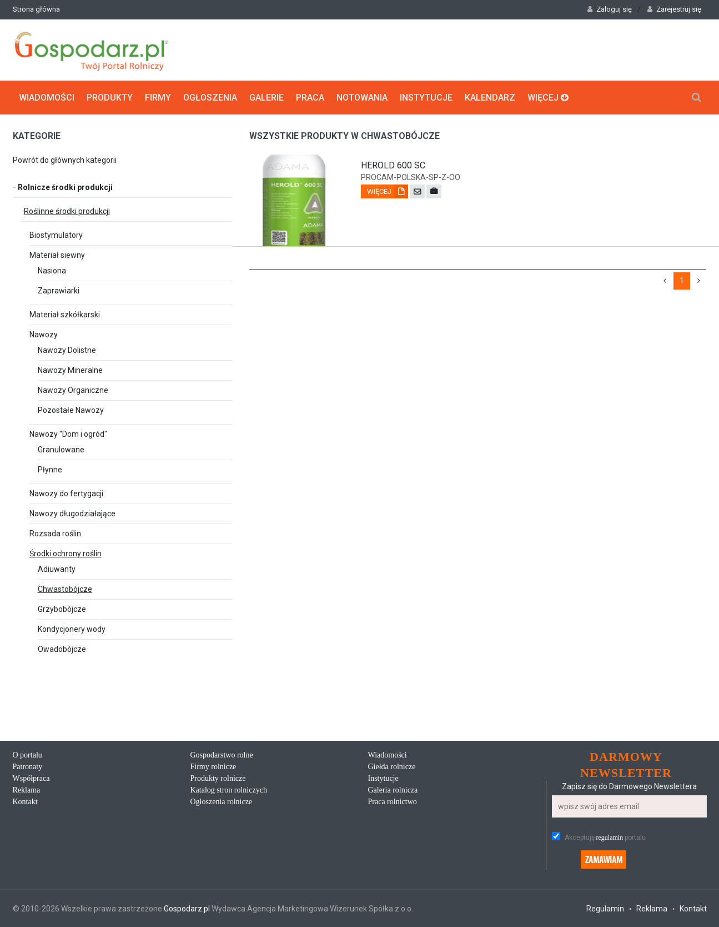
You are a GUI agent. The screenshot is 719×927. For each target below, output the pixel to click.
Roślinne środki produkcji (67, 211)
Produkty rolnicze (218, 778)
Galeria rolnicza (393, 790)
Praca (310, 97)
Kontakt (25, 802)
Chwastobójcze (65, 589)
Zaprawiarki (58, 290)
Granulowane (61, 449)
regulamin (610, 837)
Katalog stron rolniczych (228, 790)
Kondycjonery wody (71, 629)
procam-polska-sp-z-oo (410, 177)
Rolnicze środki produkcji (63, 187)
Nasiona (52, 270)
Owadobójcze (62, 649)
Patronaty (28, 766)
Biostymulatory (56, 235)
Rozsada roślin (55, 533)
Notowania (362, 97)
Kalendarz (490, 97)
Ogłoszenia (210, 97)
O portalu (27, 755)
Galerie (266, 97)
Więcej (548, 97)
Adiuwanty (57, 569)
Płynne (50, 469)
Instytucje (426, 97)
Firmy (158, 97)
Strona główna (36, 9)
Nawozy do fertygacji (66, 493)
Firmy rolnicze (213, 766)
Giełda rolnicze (392, 766)
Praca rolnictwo (392, 802)
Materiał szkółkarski (64, 314)
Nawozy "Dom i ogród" (68, 434)
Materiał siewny (57, 255)
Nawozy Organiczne (73, 390)
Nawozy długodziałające (72, 513)
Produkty (110, 97)
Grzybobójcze (62, 609)
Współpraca (31, 778)
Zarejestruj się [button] (674, 9)
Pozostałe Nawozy (71, 410)
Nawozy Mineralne (70, 370)
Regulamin (605, 908)
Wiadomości (46, 97)
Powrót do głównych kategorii (65, 160)
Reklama (27, 790)
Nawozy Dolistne (67, 350)
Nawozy (43, 334)
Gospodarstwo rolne (221, 755)
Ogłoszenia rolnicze (221, 802)
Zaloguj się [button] (609, 9)
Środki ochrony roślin (65, 553)
